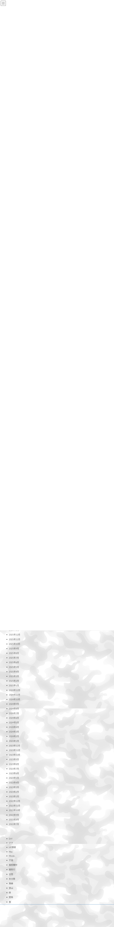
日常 (11, 842)
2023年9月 (14, 726)
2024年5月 (14, 689)
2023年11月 (14, 717)
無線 (11, 851)
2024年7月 (14, 680)
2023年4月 (14, 749)
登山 (11, 856)
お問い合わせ (14, 875)
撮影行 (12, 837)
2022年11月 (14, 772)
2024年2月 (14, 703)
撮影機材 (13, 832)
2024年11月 (14, 661)
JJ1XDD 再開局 (14, 921)
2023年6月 (14, 740)
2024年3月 (14, 698)
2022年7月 (14, 791)
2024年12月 (14, 657)
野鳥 (11, 865)
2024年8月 (14, 675)
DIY (10, 806)
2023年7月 (14, 735)
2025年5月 (14, 634)
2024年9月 (14, 671)
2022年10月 (14, 777)
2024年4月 (14, 694)
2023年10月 (14, 722)
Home (63, 890)
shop (63, 910)
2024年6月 (14, 685)
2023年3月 (14, 754)
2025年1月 (14, 652)
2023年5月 (14, 745)
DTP (11, 810)
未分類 (12, 846)
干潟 (11, 828)
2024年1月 (14, 708)
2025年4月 (14, 638)
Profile (63, 895)
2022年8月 (14, 786)
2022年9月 (14, 782)
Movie (12, 823)
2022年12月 (14, 768)
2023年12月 (14, 712)
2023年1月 (14, 763)
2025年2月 (14, 648)
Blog (63, 900)
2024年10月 (14, 666)
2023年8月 (14, 731)
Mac (11, 819)
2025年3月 (14, 643)
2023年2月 (14, 758)
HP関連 (12, 815)
